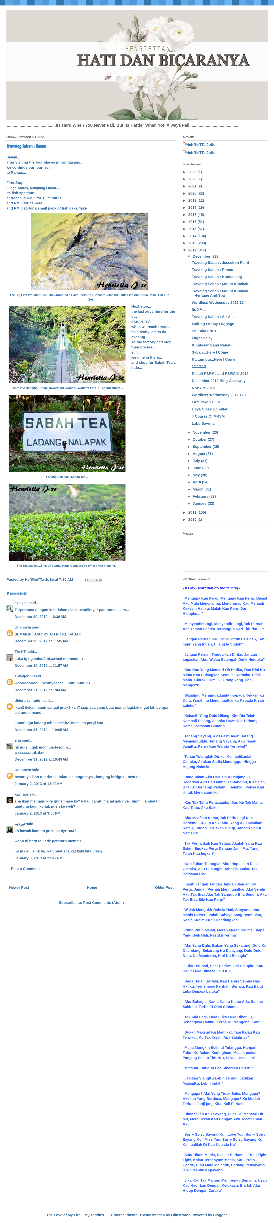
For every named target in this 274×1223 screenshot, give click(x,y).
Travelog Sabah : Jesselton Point (220, 263)
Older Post (164, 887)
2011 (192, 512)
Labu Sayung (203, 423)
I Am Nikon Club (206, 402)
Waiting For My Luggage (213, 324)
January (200, 503)
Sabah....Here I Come (210, 352)
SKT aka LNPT (204, 331)
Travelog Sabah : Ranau (212, 270)
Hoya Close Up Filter (210, 409)
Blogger (220, 1215)
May (197, 475)
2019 (192, 200)
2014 (192, 236)
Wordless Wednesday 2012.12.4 (219, 303)
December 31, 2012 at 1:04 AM (40, 690)
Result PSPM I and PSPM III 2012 (220, 374)
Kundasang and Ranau (211, 345)
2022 (192, 179)
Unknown (23, 627)
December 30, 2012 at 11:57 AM (41, 666)
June (197, 468)
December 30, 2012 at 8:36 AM (40, 617)
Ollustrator (180, 1215)
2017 (192, 215)
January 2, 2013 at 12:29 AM (38, 784)
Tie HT (20, 652)
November (202, 432)
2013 (192, 243)
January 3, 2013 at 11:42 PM (38, 858)
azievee (21, 603)
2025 (192, 172)
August (199, 454)
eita (18, 740)
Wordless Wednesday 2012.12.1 (219, 395)
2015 (192, 229)
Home (92, 887)
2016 (192, 222)
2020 (192, 193)
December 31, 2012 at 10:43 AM (41, 759)
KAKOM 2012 (203, 388)
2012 (192, 250)
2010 (192, 520)
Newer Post (19, 887)
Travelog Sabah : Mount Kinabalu (221, 284)
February (201, 496)
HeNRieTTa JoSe (200, 145)
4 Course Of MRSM (208, 416)
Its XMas (199, 310)
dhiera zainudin (28, 701)
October (200, 439)
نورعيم (20, 824)
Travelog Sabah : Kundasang (217, 277)
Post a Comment (25, 869)
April (197, 482)
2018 (192, 208)
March (198, 489)
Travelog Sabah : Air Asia (214, 317)
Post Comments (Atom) (103, 903)
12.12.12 (199, 367)
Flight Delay (202, 338)
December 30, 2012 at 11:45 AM (41, 641)
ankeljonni (24, 676)
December (202, 256)
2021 (192, 186)
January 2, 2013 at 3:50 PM (37, 813)
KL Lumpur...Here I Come (213, 359)
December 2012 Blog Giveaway (219, 381)
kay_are (21, 794)
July (197, 461)
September (203, 447)
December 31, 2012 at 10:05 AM (41, 730)
